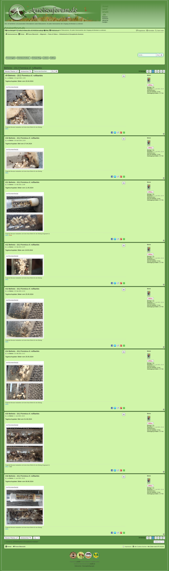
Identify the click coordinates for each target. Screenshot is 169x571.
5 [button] (161, 71)
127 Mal (161, 93)
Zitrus (6, 128)
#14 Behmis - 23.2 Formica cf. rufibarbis (22, 351)
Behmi (149, 75)
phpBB (78, 561)
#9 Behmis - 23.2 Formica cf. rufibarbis (24, 75)
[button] (147, 71)
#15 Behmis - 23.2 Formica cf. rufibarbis (22, 414)
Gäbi (10, 466)
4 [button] (158, 71)
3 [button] (155, 71)
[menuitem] (150, 30)
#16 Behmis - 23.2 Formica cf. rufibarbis (22, 476)
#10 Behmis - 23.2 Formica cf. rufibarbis (22, 138)
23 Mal (158, 91)
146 (153, 87)
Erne (10, 235)
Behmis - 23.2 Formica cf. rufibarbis (23, 68)
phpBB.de (92, 564)
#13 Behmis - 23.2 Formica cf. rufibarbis (22, 289)
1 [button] (150, 71)
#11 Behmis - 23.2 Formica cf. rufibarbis (22, 182)
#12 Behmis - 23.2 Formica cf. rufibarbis (22, 245)
